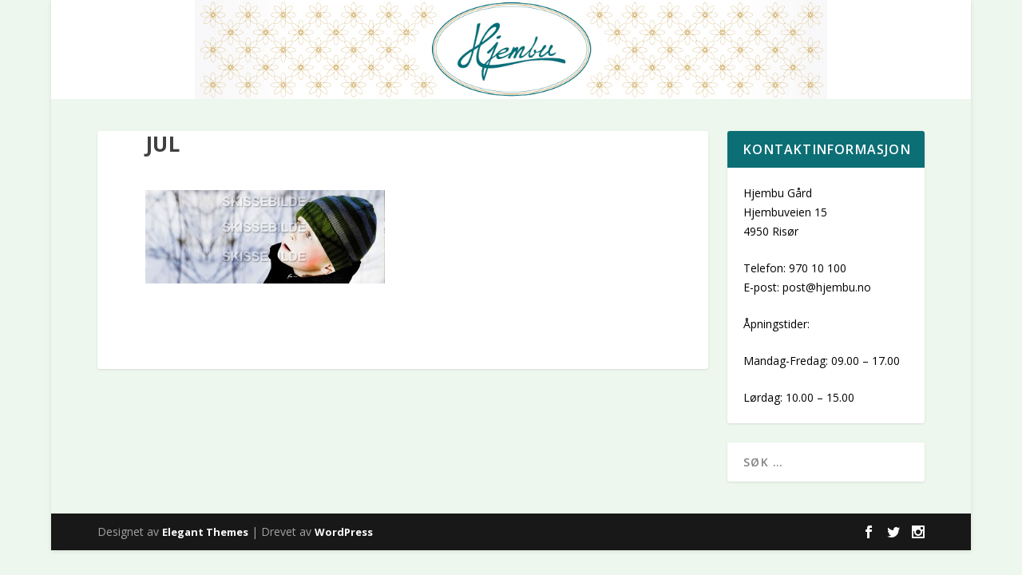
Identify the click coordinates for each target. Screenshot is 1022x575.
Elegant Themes (205, 532)
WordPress (344, 532)
